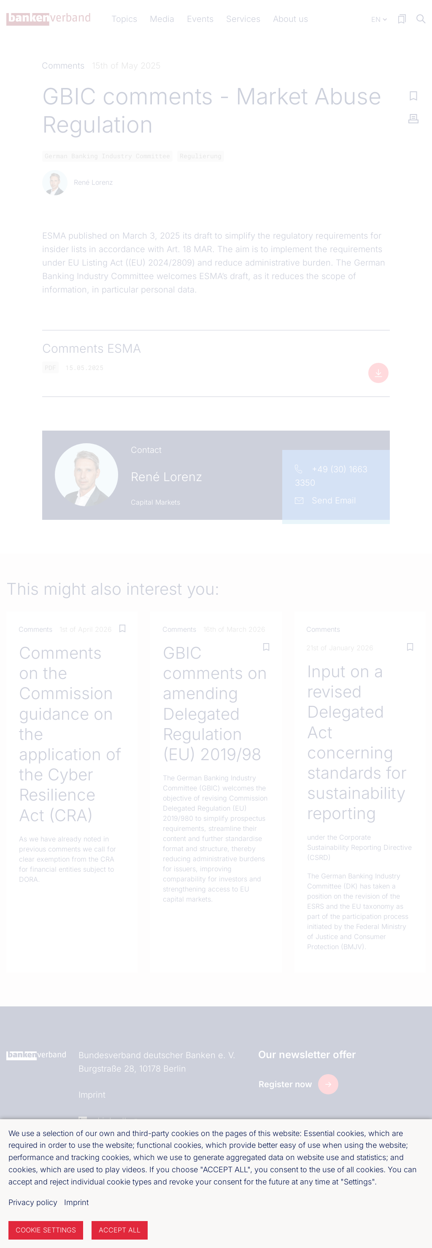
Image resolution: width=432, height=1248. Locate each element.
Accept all (119, 1230)
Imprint (76, 1202)
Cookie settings (46, 1230)
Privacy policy (32, 1202)
